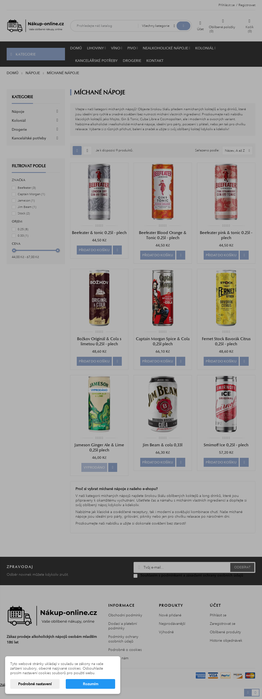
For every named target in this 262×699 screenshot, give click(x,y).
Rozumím (90, 684)
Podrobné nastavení (35, 684)
